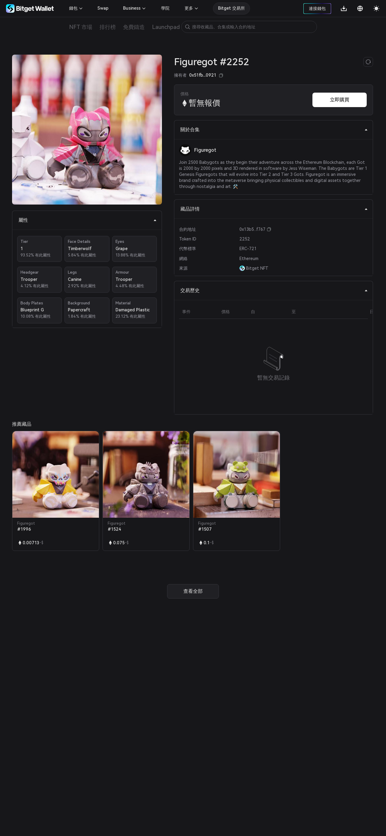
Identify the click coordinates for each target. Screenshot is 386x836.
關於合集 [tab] (274, 129)
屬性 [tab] (87, 220)
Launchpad (166, 27)
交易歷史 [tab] (274, 290)
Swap (103, 8)
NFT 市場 (80, 27)
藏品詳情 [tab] (274, 209)
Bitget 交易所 (231, 8)
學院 (165, 8)
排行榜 (108, 27)
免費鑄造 (134, 27)
